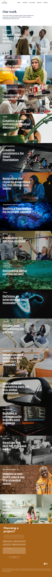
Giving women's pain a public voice (14, 69)
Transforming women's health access (14, 38)
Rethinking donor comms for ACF (15, 272)
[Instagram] (47, 564)
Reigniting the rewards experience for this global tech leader (16, 183)
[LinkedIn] (45, 564)
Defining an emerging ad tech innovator (15, 299)
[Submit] (14, 557)
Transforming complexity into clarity (13, 98)
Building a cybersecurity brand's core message (12, 418)
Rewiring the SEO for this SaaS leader (14, 446)
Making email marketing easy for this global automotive (16, 388)
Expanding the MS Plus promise (14, 239)
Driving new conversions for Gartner (13, 328)
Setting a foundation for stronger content (17, 210)
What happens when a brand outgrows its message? (13, 359)
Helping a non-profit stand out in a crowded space (14, 478)
